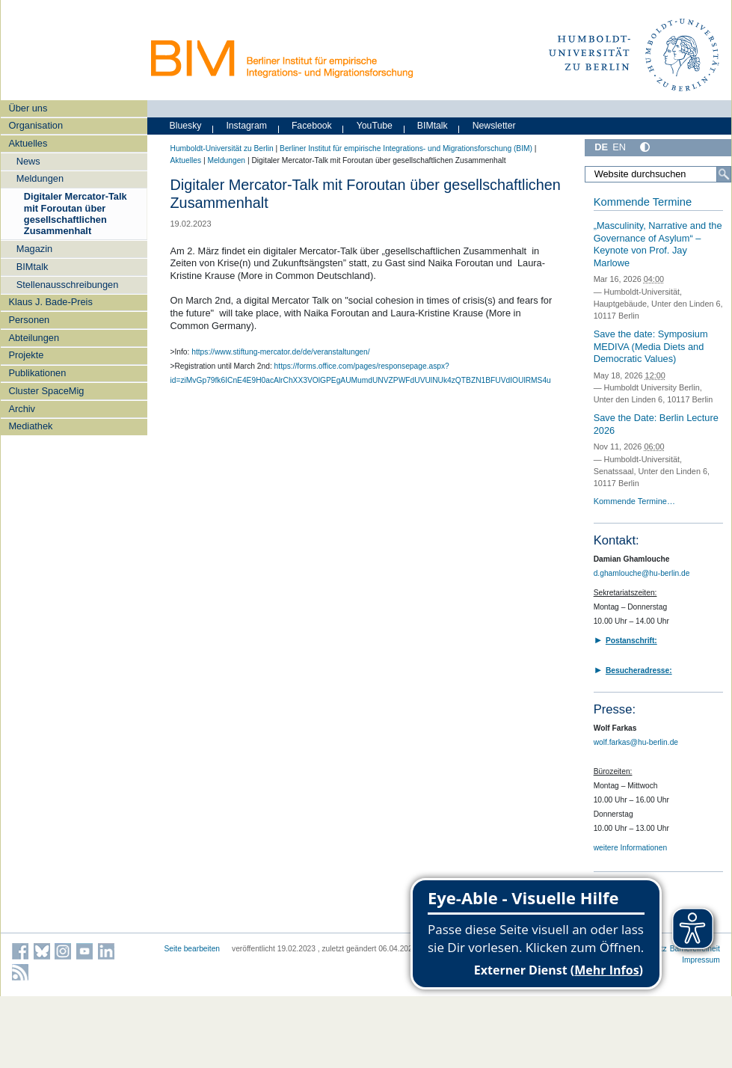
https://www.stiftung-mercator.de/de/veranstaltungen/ (280, 352)
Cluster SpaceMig (46, 390)
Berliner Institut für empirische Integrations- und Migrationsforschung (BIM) (406, 148)
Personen (28, 319)
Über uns (27, 108)
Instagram (246, 125)
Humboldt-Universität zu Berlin (222, 148)
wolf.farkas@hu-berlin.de (636, 742)
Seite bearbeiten (192, 949)
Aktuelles (27, 143)
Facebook (312, 125)
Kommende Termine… (634, 501)
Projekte (25, 354)
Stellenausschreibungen (67, 284)
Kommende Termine (643, 202)
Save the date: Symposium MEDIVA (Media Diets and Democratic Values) (651, 346)
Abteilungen (33, 337)
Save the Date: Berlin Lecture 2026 (656, 424)
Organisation (35, 125)
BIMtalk (32, 266)
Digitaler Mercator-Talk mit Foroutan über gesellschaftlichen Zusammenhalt (75, 213)
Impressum (701, 960)
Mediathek (30, 426)
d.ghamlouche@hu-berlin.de (642, 573)
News (28, 161)
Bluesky (186, 125)
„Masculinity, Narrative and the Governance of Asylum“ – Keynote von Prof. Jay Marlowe (658, 244)
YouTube (375, 125)
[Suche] (723, 174)
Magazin (34, 248)
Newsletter (494, 125)
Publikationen (37, 372)
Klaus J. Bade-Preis (50, 301)
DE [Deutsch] (601, 147)
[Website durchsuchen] (658, 174)
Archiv (21, 408)
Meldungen (40, 178)
